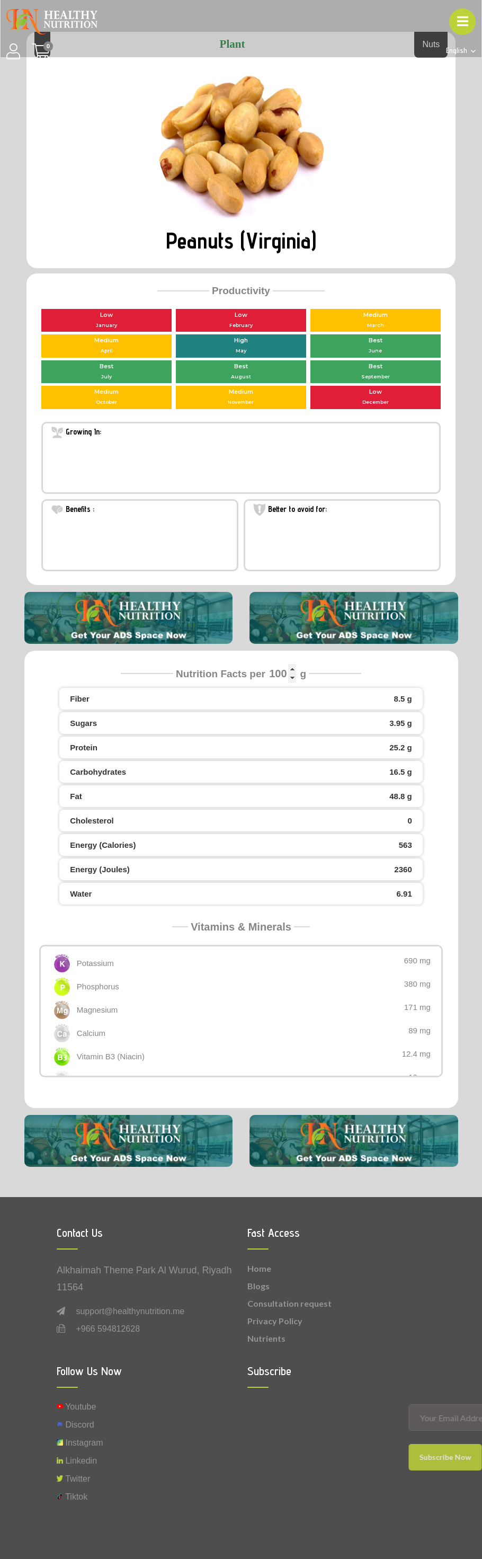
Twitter (73, 1478)
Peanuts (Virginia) (241, 240)
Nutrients (266, 1338)
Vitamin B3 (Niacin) (111, 1056)
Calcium (91, 1033)
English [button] (457, 51)
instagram (80, 1442)
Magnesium (97, 1009)
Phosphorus (98, 986)
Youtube (76, 1406)
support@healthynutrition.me (130, 1311)
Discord (75, 1424)
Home (259, 1268)
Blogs (258, 1286)
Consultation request (289, 1303)
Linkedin (77, 1460)
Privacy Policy (274, 1321)
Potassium (95, 963)
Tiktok (72, 1496)
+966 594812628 (108, 1328)
